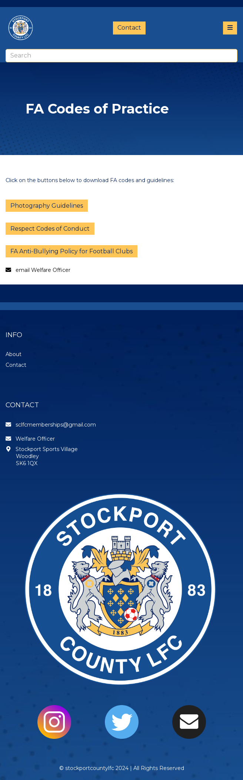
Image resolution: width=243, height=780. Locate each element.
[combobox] (121, 55)
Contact (129, 27)
